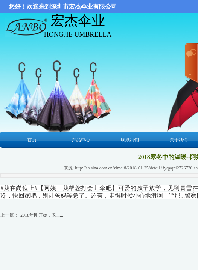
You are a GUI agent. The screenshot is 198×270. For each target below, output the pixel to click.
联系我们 (130, 139)
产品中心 (81, 139)
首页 (32, 139)
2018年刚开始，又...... (41, 215)
